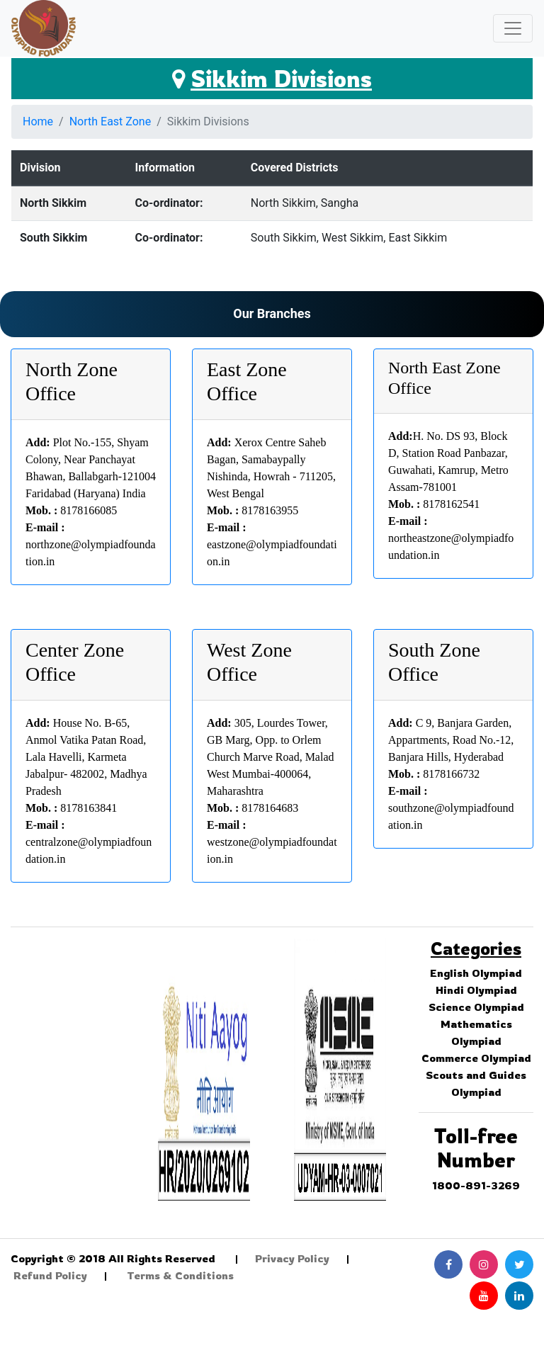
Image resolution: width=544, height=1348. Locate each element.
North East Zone (110, 121)
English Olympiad (476, 973)
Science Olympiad (476, 1007)
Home (38, 121)
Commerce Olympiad (476, 1058)
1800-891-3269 (476, 1185)
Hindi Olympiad (476, 990)
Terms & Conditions (180, 1275)
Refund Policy (50, 1275)
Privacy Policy (292, 1258)
